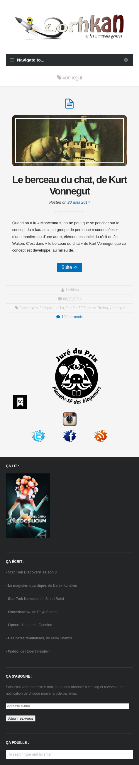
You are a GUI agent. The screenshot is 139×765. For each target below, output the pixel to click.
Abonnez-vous (20, 718)
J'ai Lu (59, 307)
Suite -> (69, 267)
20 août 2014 (78, 202)
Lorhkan (72, 289)
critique (46, 307)
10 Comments (69, 316)
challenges (29, 307)
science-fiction (96, 307)
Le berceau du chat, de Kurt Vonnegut (69, 185)
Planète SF (74, 307)
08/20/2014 (72, 299)
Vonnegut (117, 307)
